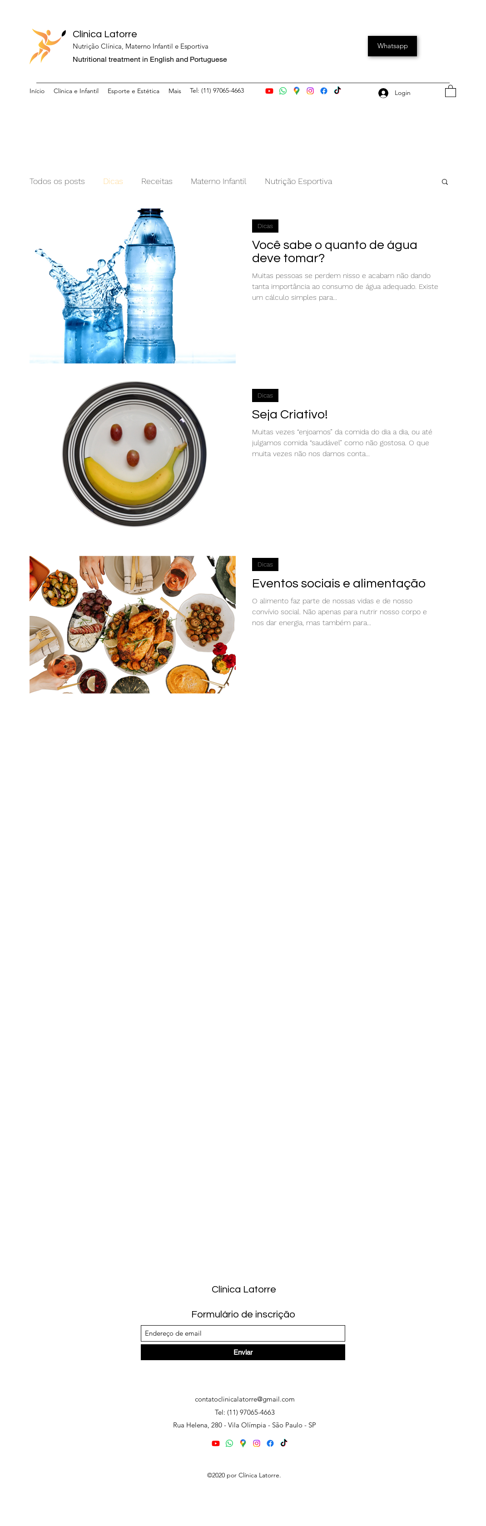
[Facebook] (323, 90)
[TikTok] (337, 90)
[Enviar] (243, 1352)
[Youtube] (269, 90)
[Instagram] (310, 90)
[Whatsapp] (392, 46)
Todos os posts (57, 181)
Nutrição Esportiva (298, 181)
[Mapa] (296, 90)
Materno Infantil (219, 181)
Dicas (113, 181)
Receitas (157, 181)
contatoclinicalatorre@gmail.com (245, 1399)
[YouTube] (283, 1443)
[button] (450, 90)
